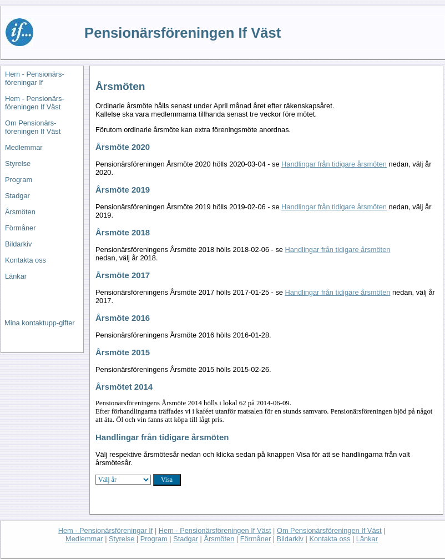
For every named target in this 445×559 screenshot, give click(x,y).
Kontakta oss (25, 260)
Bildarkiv (18, 244)
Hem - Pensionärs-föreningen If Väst (34, 102)
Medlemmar (24, 147)
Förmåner (20, 228)
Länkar (16, 276)
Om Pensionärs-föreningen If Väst (32, 127)
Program (18, 179)
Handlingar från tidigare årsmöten (334, 164)
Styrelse (18, 163)
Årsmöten (20, 212)
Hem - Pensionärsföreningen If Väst (215, 530)
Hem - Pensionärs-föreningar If (34, 78)
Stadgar (17, 196)
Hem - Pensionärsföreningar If (105, 530)
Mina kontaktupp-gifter (39, 323)
